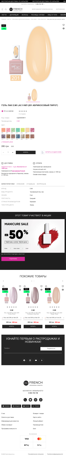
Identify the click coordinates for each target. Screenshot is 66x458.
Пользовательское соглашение (36, 454)
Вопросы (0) (41, 184)
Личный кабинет (38, 421)
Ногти (4, 15)
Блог (34, 428)
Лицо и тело (52, 15)
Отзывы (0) (31, 184)
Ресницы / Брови (37, 15)
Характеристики (7, 184)
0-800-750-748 (39, 4)
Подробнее (13, 259)
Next (63, 281)
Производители (38, 425)
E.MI (18, 121)
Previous (3, 281)
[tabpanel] (11, 306)
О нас (3, 413)
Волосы (25, 15)
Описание (20, 184)
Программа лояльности (9, 428)
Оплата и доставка (7, 417)
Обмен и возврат (6, 425)
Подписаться (51, 348)
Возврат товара (38, 413)
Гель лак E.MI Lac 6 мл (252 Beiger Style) (54, 312)
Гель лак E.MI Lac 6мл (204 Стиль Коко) (11, 312)
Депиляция (14, 15)
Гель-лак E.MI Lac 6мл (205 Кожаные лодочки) (33, 312)
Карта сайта (37, 417)
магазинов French (18, 171)
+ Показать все (7, 142)
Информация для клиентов (10, 421)
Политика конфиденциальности (55, 454)
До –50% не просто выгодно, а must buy (13, 254)
